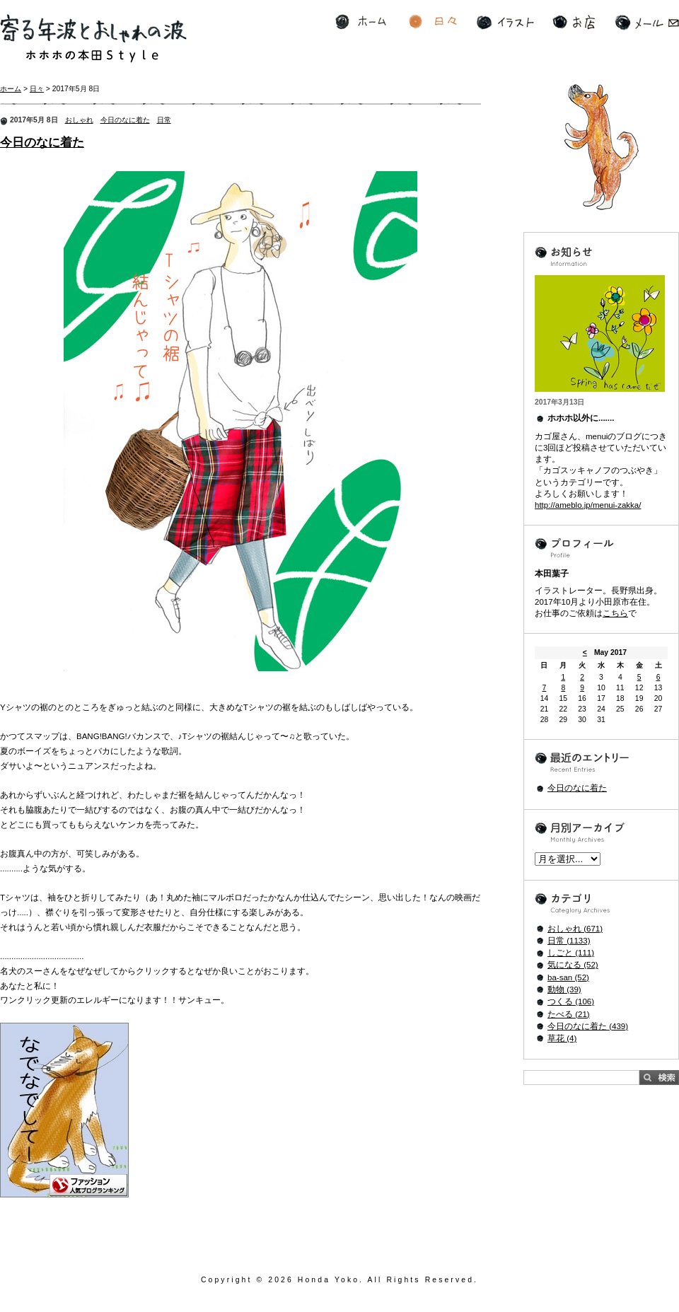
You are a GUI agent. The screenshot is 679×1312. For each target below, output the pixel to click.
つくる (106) (570, 1001)
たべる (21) (568, 1014)
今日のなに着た (125, 120)
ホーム (360, 22)
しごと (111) (570, 952)
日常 (164, 120)
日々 (433, 22)
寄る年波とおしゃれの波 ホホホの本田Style (93, 38)
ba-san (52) (568, 977)
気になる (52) (572, 964)
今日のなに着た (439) (587, 1026)
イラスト (505, 22)
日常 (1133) (569, 940)
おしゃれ (79, 120)
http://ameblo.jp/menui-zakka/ (588, 505)
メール (647, 22)
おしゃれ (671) (575, 928)
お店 (573, 22)
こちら (615, 613)
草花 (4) (561, 1038)
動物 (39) (564, 989)
